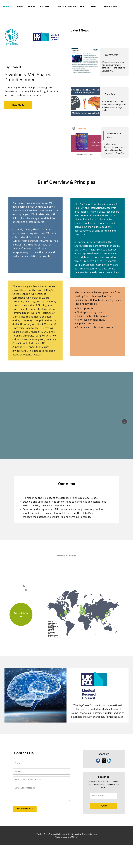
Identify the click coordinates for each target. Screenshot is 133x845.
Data (93, 6)
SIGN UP (103, 805)
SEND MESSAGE (25, 808)
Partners (44, 6)
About (19, 6)
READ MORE (18, 104)
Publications (110, 6)
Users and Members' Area (70, 6)
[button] (124, 421)
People (31, 6)
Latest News (80, 30)
